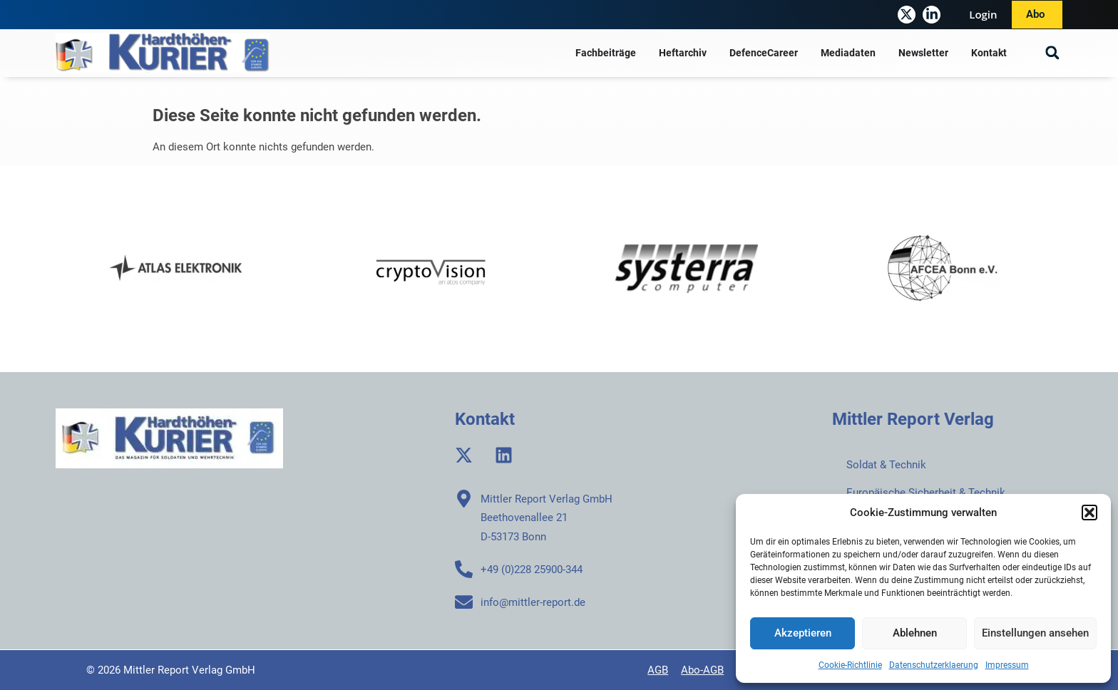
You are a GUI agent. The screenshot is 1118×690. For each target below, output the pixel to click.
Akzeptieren (802, 633)
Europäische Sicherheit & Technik (925, 492)
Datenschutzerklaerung (933, 665)
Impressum (1007, 665)
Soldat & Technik (886, 464)
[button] (1089, 512)
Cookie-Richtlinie (850, 665)
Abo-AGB (702, 670)
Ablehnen (915, 633)
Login (983, 14)
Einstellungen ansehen (1035, 633)
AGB (657, 670)
